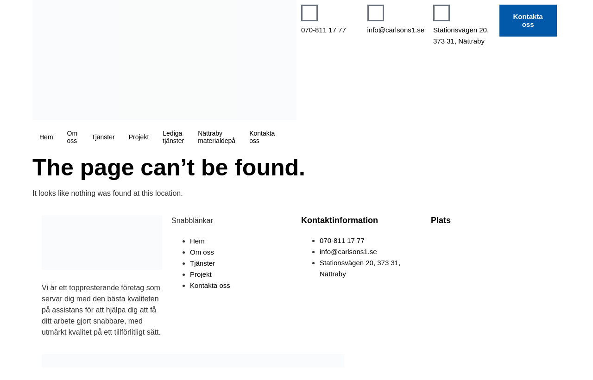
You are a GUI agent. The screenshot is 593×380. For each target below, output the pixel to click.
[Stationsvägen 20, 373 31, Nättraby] (441, 13)
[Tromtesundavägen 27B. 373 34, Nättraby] (491, 270)
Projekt (139, 137)
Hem (46, 137)
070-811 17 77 (323, 30)
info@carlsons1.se (396, 30)
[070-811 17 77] (309, 13)
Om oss (72, 137)
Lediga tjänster (173, 137)
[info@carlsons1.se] (375, 13)
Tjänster (103, 137)
